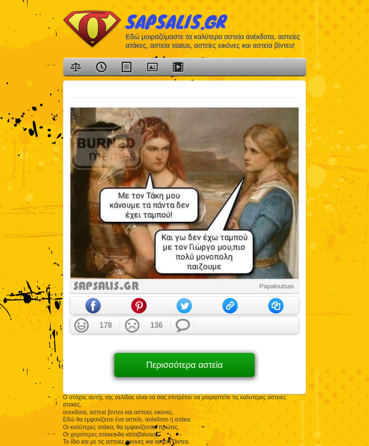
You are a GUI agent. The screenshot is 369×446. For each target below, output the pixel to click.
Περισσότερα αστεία (184, 365)
